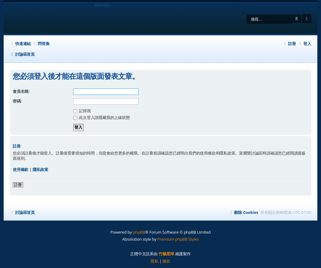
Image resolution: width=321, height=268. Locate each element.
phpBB (139, 232)
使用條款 (20, 169)
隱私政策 (40, 169)
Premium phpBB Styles (178, 239)
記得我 (82, 110)
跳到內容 (102, 5)
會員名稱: (21, 91)
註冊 (18, 185)
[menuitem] (40, 43)
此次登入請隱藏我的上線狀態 (101, 117)
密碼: (17, 101)
